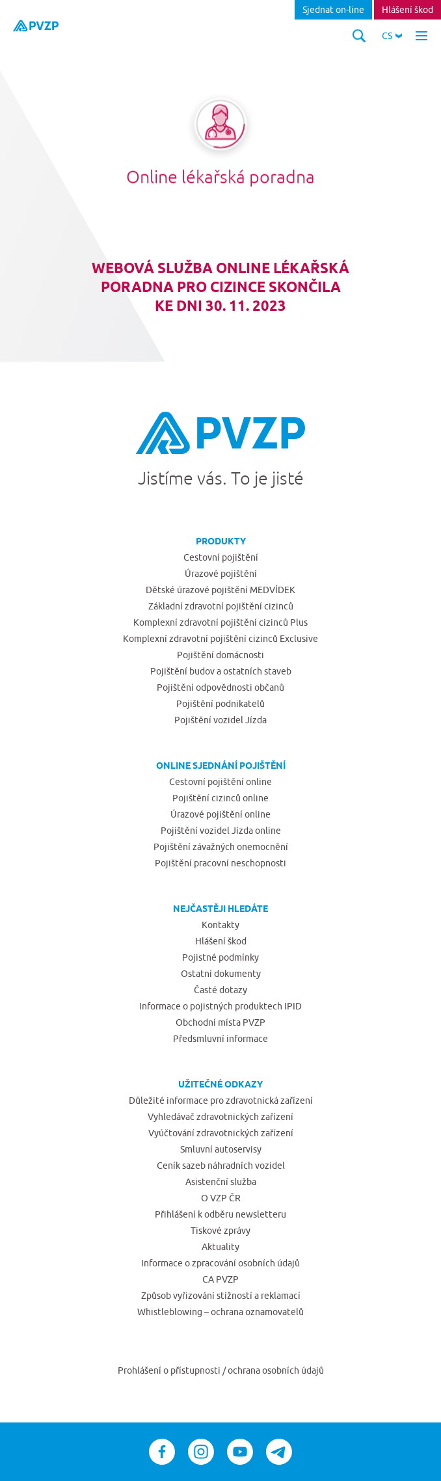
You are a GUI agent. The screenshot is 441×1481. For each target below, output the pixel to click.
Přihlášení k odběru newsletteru (220, 1214)
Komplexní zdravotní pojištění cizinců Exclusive (220, 639)
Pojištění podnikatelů (220, 704)
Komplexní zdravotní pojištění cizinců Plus (220, 622)
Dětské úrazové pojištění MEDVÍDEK (220, 590)
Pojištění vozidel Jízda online (221, 830)
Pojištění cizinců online (220, 798)
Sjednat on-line (333, 10)
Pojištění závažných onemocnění (221, 847)
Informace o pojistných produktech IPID (220, 1006)
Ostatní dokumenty (221, 973)
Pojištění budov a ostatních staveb (220, 671)
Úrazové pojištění (221, 573)
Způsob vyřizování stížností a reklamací (221, 1295)
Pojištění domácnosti (220, 655)
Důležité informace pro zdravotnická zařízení (221, 1100)
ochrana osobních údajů (276, 1370)
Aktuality (220, 1247)
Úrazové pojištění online (220, 814)
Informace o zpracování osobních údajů (220, 1263)
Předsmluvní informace (220, 1039)
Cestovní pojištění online (220, 782)
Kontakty (220, 925)
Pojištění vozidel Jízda (220, 720)
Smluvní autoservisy (220, 1149)
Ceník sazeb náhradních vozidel (221, 1165)
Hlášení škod (407, 10)
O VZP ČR (221, 1198)
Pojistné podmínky (220, 957)
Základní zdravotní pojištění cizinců (220, 606)
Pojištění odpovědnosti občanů (220, 687)
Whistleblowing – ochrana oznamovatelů (220, 1312)
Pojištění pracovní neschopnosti (220, 863)
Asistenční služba (220, 1182)
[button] (392, 36)
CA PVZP (220, 1279)
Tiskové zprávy (220, 1230)
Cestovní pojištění (220, 557)
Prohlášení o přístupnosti (170, 1370)
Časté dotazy (220, 990)
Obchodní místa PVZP (220, 1022)
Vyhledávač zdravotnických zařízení (220, 1117)
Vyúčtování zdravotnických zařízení (220, 1133)
